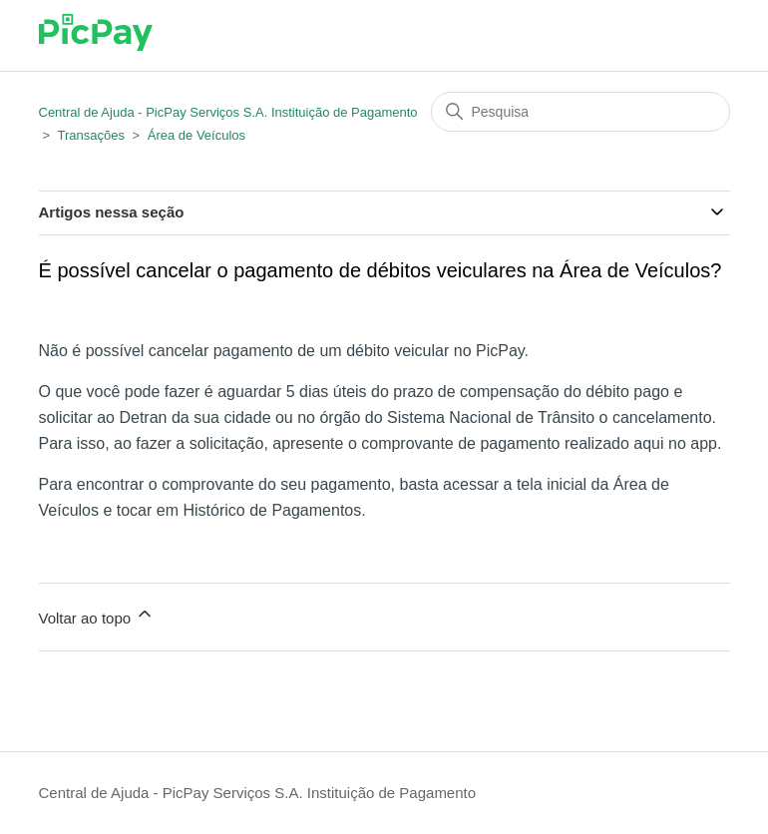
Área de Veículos (196, 135)
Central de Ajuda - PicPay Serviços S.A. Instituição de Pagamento (228, 112)
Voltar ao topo (97, 615)
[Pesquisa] (580, 112)
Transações (90, 135)
